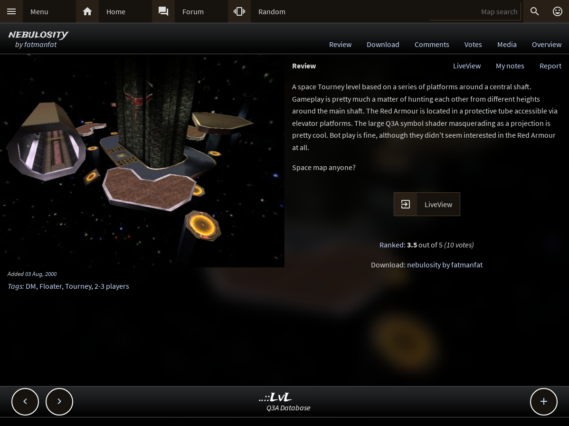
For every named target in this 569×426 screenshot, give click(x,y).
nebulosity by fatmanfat (445, 264)
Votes (473, 44)
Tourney (78, 286)
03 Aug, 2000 (41, 273)
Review (340, 44)
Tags (15, 286)
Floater (50, 286)
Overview (546, 44)
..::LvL (276, 397)
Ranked (391, 244)
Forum (193, 11)
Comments (432, 44)
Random (271, 11)
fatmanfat (40, 44)
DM (31, 286)
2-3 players (112, 286)
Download (383, 44)
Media (507, 44)
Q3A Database (288, 407)
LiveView (467, 65)
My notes (510, 65)
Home (115, 11)
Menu (39, 11)
